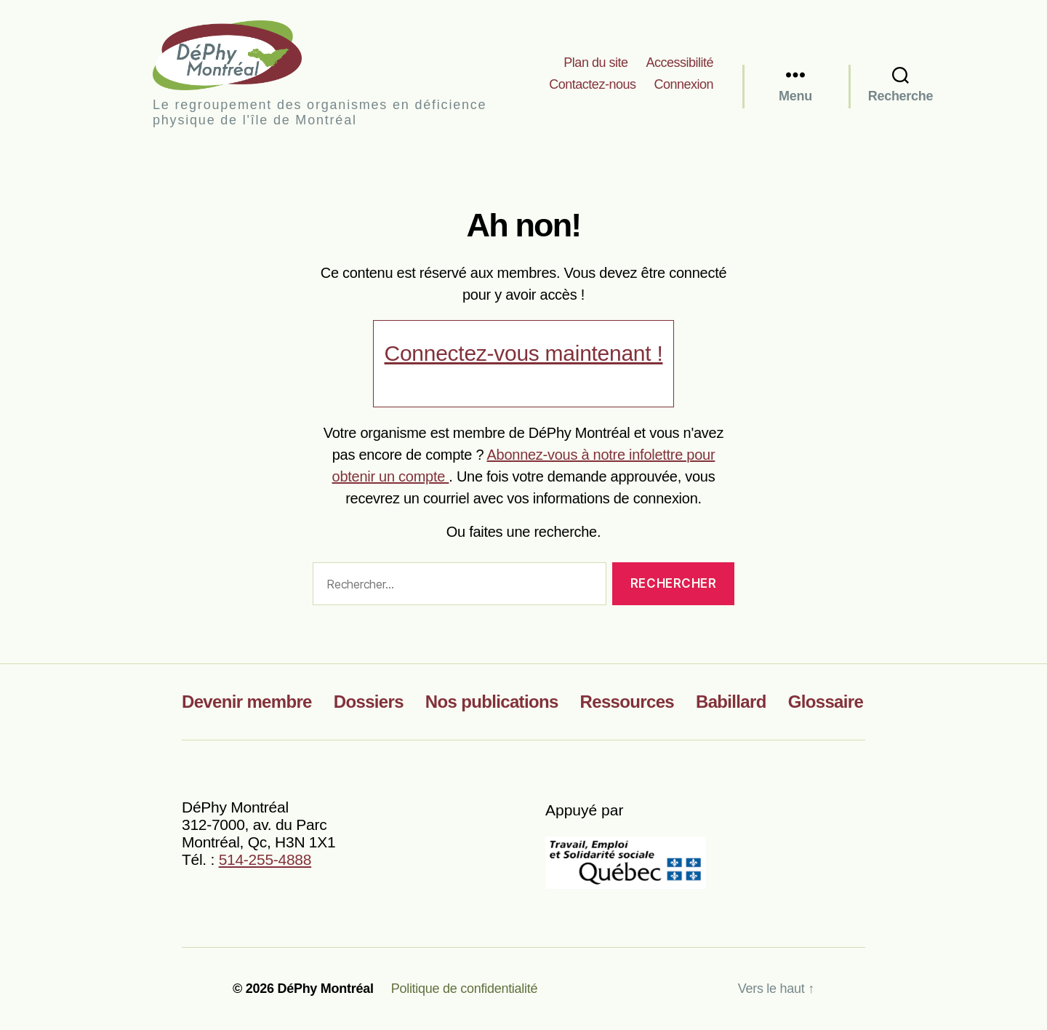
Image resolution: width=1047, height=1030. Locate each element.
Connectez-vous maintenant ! (524, 353)
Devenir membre (247, 701)
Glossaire (825, 701)
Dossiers (369, 701)
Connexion (683, 84)
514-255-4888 (265, 859)
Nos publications (491, 701)
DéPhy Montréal (239, 55)
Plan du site (595, 62)
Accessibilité (679, 62)
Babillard (731, 701)
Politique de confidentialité (464, 988)
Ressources (627, 701)
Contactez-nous (592, 84)
